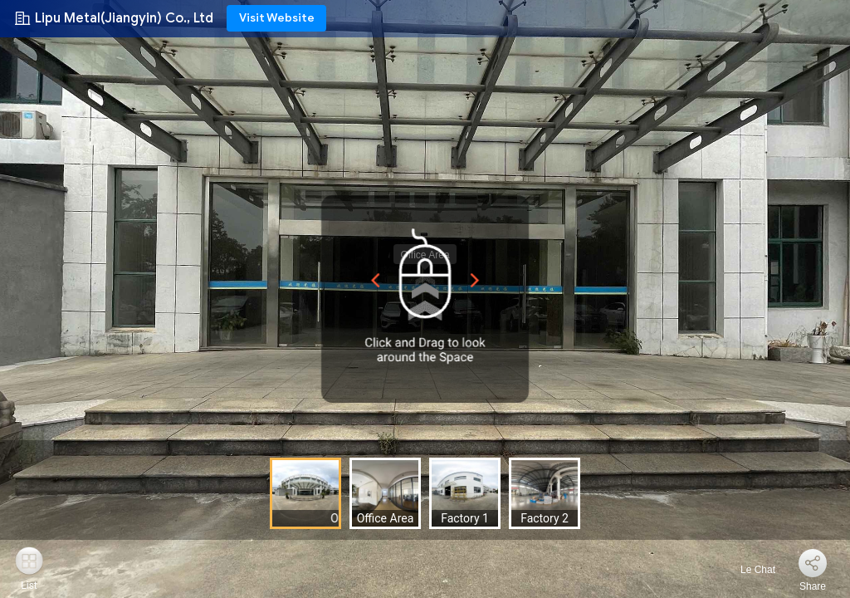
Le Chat (748, 569)
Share (812, 586)
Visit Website (277, 18)
